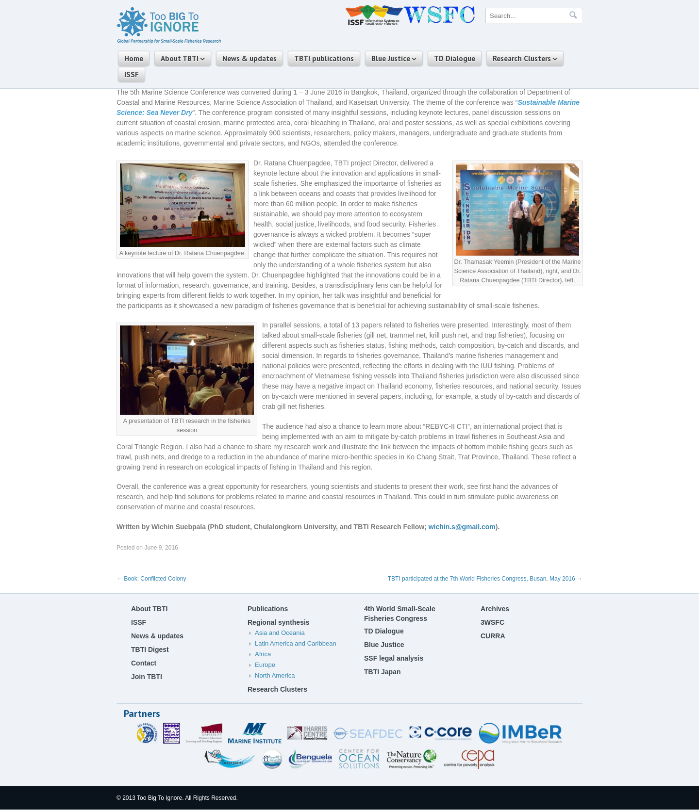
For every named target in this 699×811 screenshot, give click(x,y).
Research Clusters (522, 58)
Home (133, 58)
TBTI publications (324, 58)
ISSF (131, 74)
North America (275, 675)
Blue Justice (390, 58)
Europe (265, 664)
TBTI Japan (382, 672)
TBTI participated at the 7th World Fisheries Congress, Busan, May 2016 (485, 578)
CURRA (493, 636)
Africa (263, 654)
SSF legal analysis (393, 658)
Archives (495, 609)
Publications (268, 609)
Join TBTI (146, 677)
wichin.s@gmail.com (462, 527)
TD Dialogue (454, 58)
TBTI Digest (150, 649)
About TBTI (180, 58)
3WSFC (492, 622)
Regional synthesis (279, 622)
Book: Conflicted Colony (151, 578)
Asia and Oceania (280, 632)
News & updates (249, 58)
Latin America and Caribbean (295, 643)
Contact (143, 663)
